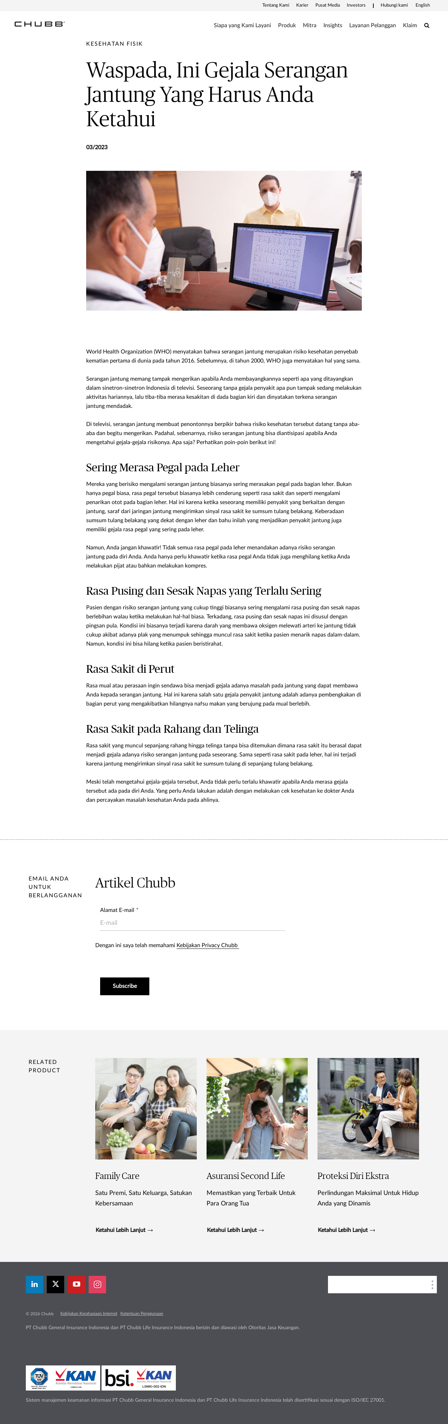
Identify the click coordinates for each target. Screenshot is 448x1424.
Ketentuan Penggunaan (141, 1313)
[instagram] (97, 1284)
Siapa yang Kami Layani (242, 25)
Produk (287, 25)
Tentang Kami (275, 5)
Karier (302, 5)
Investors (356, 5)
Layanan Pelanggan (372, 25)
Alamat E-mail (117, 910)
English (423, 5)
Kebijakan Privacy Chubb (208, 945)
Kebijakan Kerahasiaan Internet (88, 1313)
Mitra (309, 25)
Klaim (410, 25)
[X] (55, 1284)
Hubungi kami (394, 5)
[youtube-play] (76, 1284)
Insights (332, 25)
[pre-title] (114, 44)
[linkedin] (34, 1284)
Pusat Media (327, 5)
